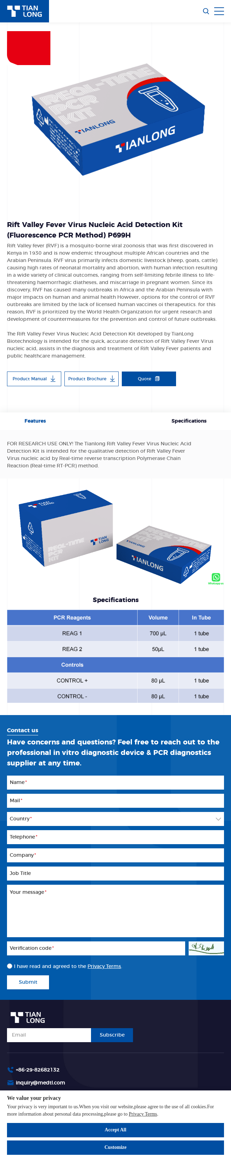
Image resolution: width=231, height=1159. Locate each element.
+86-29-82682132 (37, 1070)
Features (35, 421)
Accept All (115, 1129)
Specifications (189, 421)
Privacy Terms (143, 1114)
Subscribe (112, 1035)
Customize (116, 1147)
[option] (115, 115)
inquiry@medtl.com (40, 1083)
